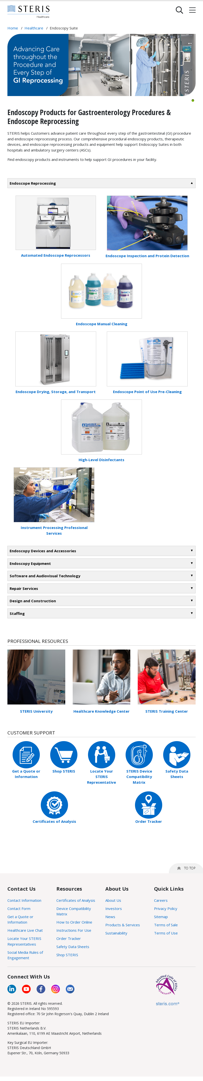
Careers (161, 900)
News (110, 916)
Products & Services (122, 924)
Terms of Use (166, 932)
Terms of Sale (166, 924)
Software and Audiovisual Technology (45, 575)
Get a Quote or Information (20, 919)
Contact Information (24, 900)
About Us (113, 900)
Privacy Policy (165, 908)
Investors (113, 908)
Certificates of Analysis (54, 821)
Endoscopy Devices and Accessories (43, 550)
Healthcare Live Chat (25, 930)
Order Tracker (148, 821)
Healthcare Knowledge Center (101, 711)
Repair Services (24, 588)
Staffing (17, 613)
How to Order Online (74, 922)
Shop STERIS (63, 771)
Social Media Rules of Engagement (25, 955)
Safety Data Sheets (72, 946)
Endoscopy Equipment (30, 563)
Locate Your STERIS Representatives (24, 941)
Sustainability (116, 932)
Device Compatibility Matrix (73, 911)
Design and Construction (33, 600)
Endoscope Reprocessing (33, 183)
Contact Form (18, 908)
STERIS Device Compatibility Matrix (139, 777)
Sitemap (161, 916)
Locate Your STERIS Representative (101, 777)
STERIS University (36, 711)
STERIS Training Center (166, 711)
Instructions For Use (73, 930)
